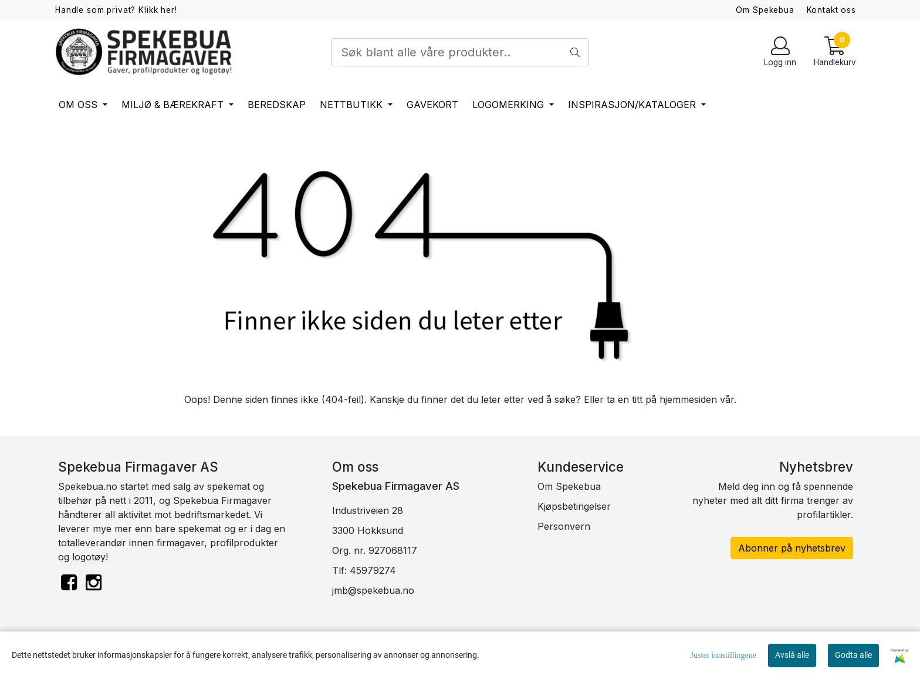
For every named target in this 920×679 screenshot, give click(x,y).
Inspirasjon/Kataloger (633, 104)
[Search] (460, 52)
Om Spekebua (765, 10)
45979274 (373, 570)
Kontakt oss (831, 10)
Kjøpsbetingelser (574, 506)
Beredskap (277, 104)
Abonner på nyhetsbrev (791, 548)
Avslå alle (792, 655)
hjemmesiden (688, 399)
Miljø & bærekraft (173, 104)
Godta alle (853, 655)
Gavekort (432, 104)
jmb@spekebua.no (373, 590)
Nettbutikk (352, 104)
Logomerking (509, 104)
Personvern (563, 526)
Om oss (79, 104)
